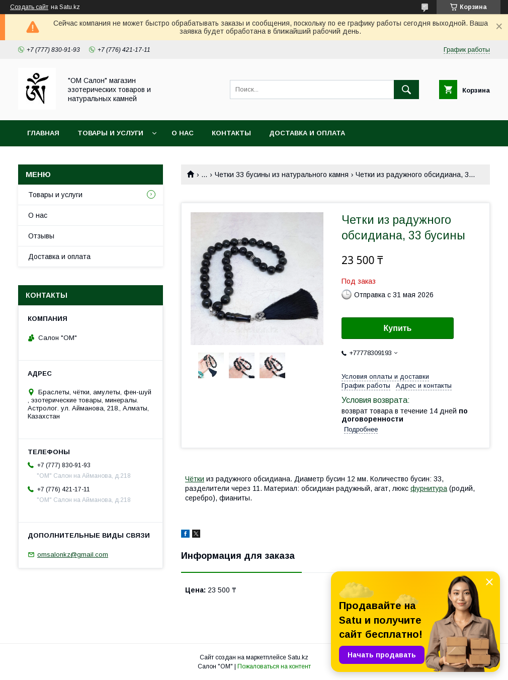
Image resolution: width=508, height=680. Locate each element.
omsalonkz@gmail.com (72, 554)
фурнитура (428, 488)
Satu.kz (298, 657)
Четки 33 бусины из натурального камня (282, 175)
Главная (43, 133)
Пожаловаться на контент (274, 666)
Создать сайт (29, 7)
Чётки (194, 479)
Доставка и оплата (307, 133)
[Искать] (406, 89)
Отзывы (41, 236)
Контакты (231, 133)
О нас (183, 133)
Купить (398, 328)
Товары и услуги (110, 133)
